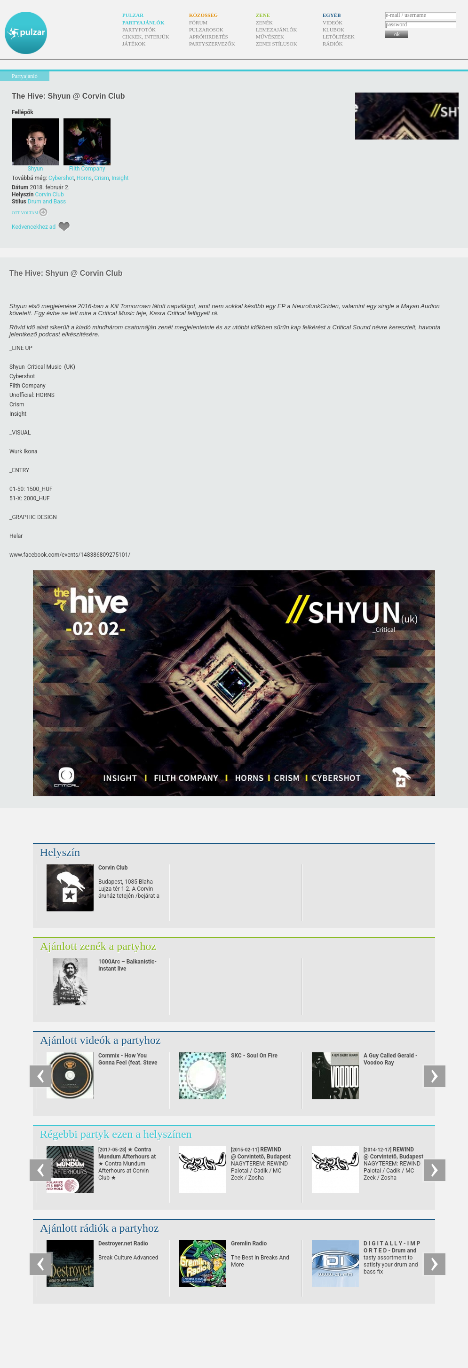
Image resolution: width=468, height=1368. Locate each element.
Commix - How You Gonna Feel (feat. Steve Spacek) (128, 1062)
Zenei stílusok (276, 44)
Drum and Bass (47, 201)
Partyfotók (139, 29)
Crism (101, 178)
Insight (119, 178)
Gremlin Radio (249, 1243)
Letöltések (339, 36)
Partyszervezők (212, 44)
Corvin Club (49, 194)
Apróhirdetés (208, 36)
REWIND (261, 1153)
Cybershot (61, 178)
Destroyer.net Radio (123, 1243)
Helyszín (60, 852)
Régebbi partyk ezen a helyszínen (116, 1134)
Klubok (333, 29)
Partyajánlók (143, 22)
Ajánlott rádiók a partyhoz (99, 1228)
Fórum (198, 22)
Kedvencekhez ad (34, 227)
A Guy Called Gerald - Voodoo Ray (391, 1059)
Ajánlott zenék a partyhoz (98, 946)
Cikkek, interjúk (145, 36)
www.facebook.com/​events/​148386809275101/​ (69, 555)
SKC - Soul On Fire (254, 1055)
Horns (84, 178)
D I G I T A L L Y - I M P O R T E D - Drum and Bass (392, 1250)
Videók (332, 22)
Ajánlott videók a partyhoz (100, 1040)
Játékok (134, 44)
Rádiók (333, 44)
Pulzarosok (206, 29)
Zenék (264, 22)
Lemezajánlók (276, 29)
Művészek (270, 36)
